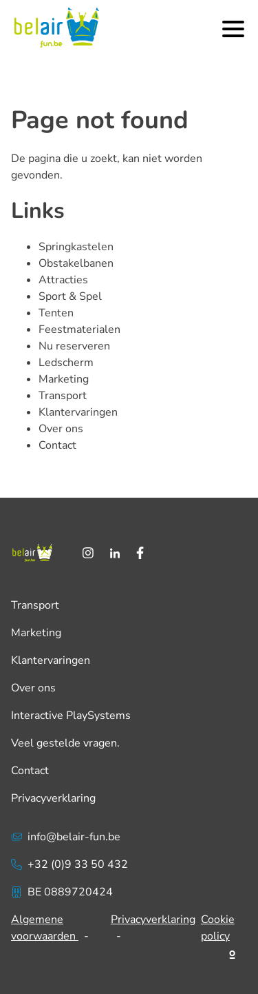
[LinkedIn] (115, 553)
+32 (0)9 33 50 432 (69, 864)
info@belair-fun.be (65, 836)
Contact (57, 445)
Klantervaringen (78, 412)
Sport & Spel (70, 296)
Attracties (63, 279)
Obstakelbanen (76, 263)
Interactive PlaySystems (71, 715)
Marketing (64, 379)
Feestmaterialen (79, 329)
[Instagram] (88, 553)
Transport (63, 395)
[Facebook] (140, 553)
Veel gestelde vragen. (65, 743)
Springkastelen (76, 246)
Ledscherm (66, 362)
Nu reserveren (74, 346)
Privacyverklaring (53, 798)
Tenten (56, 313)
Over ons (61, 428)
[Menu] (233, 29)
